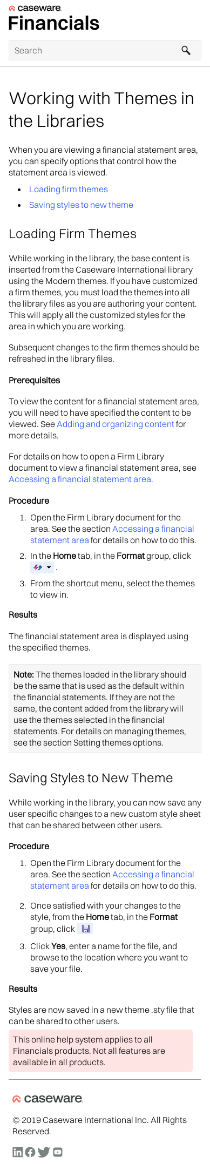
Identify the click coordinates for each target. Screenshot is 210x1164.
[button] (186, 50)
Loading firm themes (68, 189)
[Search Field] (105, 50)
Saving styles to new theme (81, 204)
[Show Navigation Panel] (195, 20)
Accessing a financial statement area (80, 478)
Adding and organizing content (115, 423)
